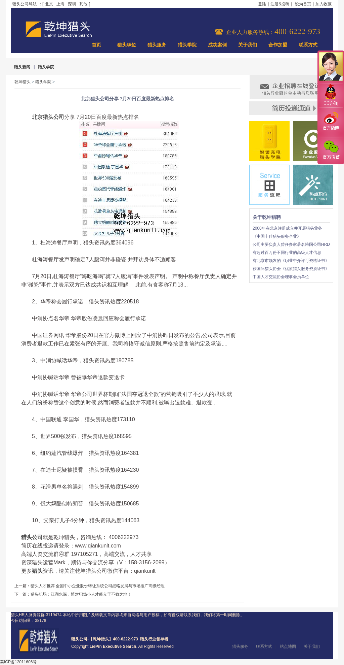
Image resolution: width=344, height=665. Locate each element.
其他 (83, 4)
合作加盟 (277, 44)
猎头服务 (156, 44)
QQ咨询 (330, 95)
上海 (60, 4)
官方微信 (330, 150)
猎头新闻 (22, 67)
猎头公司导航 (24, 4)
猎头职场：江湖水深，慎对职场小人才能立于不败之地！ (81, 594)
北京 (49, 4)
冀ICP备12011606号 (18, 662)
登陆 (262, 4)
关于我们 (247, 44)
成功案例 (217, 44)
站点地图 (288, 646)
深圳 (72, 4)
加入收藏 (323, 4)
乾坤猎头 (22, 81)
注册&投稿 (279, 4)
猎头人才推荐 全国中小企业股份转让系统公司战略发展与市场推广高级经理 (98, 586)
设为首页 (303, 4)
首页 (96, 44)
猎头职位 (126, 44)
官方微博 (330, 122)
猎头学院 (187, 44)
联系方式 (308, 44)
